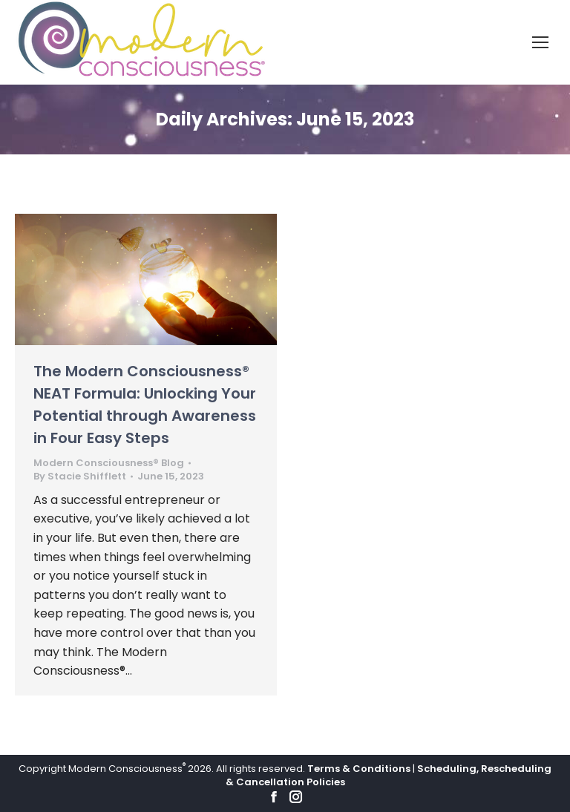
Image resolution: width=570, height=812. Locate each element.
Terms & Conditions (358, 769)
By (79, 476)
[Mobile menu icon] (540, 42)
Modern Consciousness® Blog (108, 463)
